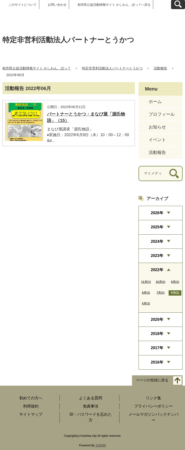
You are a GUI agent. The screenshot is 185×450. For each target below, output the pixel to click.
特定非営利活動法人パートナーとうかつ (112, 68)
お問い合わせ (57, 4)
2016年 (157, 362)
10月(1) (160, 282)
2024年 (157, 241)
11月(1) (146, 282)
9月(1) (175, 282)
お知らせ (157, 127)
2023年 (157, 256)
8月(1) (146, 292)
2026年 (157, 213)
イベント (157, 139)
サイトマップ (30, 414)
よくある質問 (90, 398)
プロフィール (162, 114)
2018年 (157, 334)
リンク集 (153, 398)
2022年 (157, 270)
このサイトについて (22, 4)
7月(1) (161, 292)
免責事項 (90, 406)
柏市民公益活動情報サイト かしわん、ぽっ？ (36, 68)
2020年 (157, 319)
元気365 (100, 445)
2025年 (157, 227)
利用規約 (31, 406)
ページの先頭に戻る (152, 380)
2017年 (157, 348)
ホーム (155, 101)
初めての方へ (30, 398)
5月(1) (146, 303)
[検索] (174, 173)
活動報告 (160, 68)
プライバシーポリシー (153, 406)
